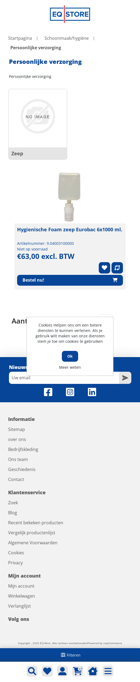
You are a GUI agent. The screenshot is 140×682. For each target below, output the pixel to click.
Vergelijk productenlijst (31, 533)
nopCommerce (112, 643)
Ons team (18, 459)
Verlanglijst (19, 606)
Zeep (17, 153)
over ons (17, 439)
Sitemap (16, 429)
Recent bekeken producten (35, 523)
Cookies (16, 553)
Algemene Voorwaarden (33, 543)
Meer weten (70, 367)
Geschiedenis (22, 469)
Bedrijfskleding (23, 449)
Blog (12, 513)
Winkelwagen (21, 596)
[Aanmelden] (64, 378)
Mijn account (21, 586)
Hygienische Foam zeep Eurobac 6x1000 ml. (69, 229)
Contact (16, 479)
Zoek (13, 503)
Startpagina (20, 38)
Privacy (15, 563)
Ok (70, 356)
